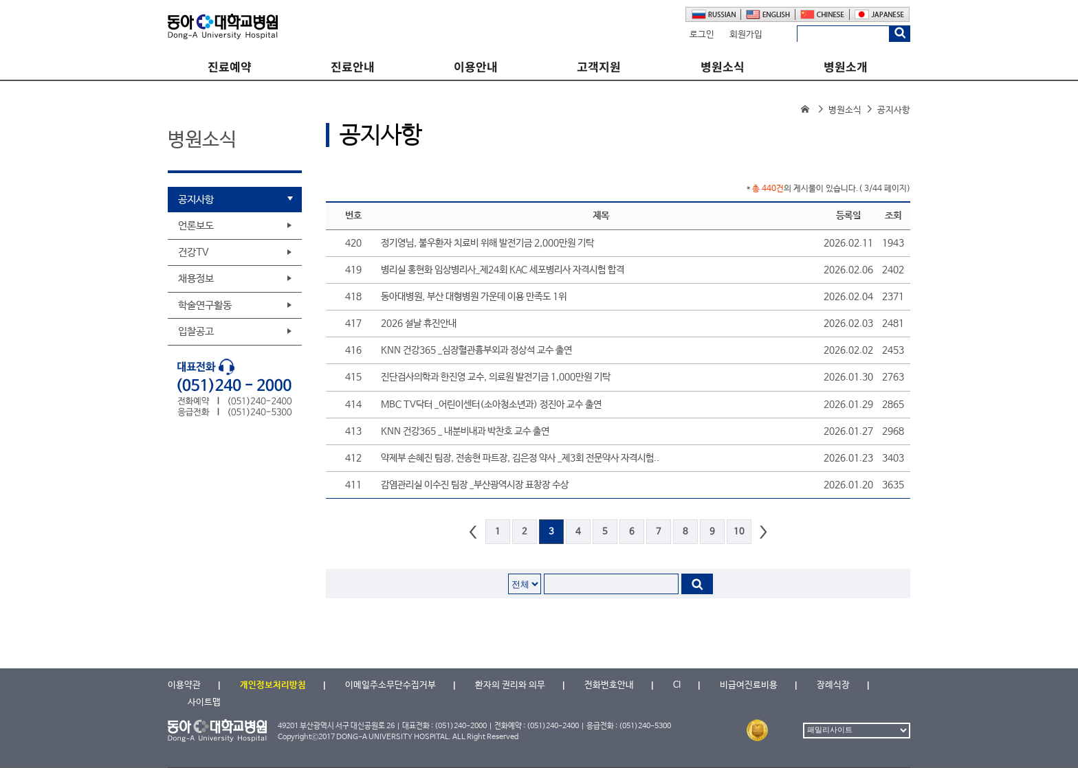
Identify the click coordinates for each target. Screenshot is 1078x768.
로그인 (702, 35)
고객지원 (599, 67)
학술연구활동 (205, 305)
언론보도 (196, 225)
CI (677, 685)
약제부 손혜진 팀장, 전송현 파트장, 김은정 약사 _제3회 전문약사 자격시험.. (520, 458)
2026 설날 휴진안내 (418, 323)
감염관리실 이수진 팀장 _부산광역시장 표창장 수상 (475, 484)
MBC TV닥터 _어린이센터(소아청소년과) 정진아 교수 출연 (491, 404)
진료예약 (230, 67)
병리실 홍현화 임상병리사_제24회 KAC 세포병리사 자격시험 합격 (502, 269)
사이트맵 (204, 702)
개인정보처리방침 (273, 685)
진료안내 (353, 67)
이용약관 (184, 685)
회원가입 (745, 35)
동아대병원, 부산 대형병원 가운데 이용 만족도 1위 (473, 296)
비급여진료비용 (749, 685)
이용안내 (476, 67)
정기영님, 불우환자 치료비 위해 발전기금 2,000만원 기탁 (487, 243)
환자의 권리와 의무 (510, 685)
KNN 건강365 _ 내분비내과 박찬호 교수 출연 (465, 431)
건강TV (193, 252)
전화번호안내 (609, 685)
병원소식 (723, 67)
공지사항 (196, 199)
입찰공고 (196, 331)
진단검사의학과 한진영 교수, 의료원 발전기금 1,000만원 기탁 (495, 377)
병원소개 (846, 67)
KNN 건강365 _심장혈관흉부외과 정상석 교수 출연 (476, 350)
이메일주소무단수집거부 (390, 685)
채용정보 (196, 278)
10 (739, 532)
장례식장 (833, 685)
